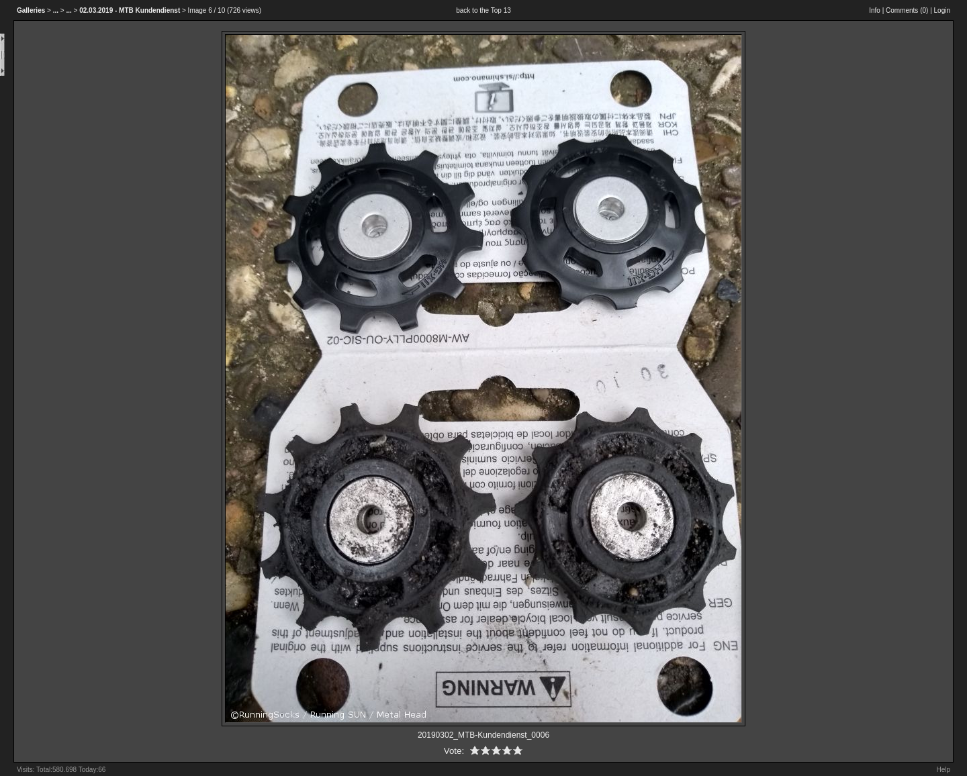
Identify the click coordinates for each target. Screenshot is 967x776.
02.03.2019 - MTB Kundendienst (129, 10)
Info (874, 10)
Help (943, 769)
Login (942, 10)
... (55, 10)
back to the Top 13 (483, 10)
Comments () (907, 10)
